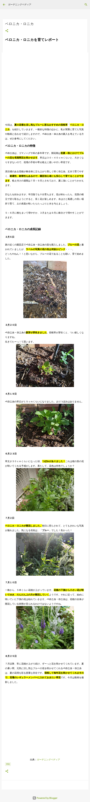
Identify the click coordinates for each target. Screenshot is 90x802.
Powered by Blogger (45, 798)
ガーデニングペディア (19, 4)
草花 (8, 764)
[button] (7, 31)
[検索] (86, 4)
